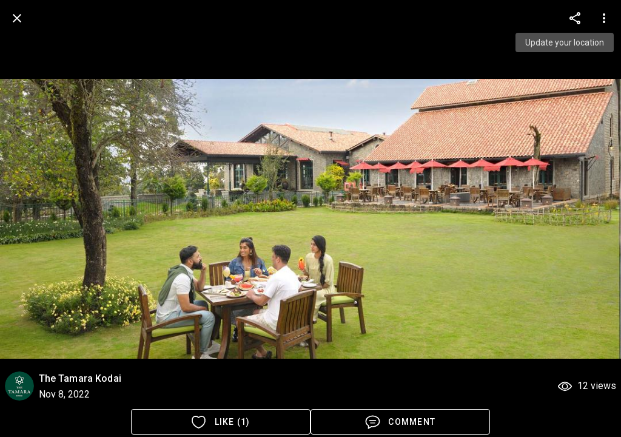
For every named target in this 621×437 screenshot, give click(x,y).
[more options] (574, 18)
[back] (17, 18)
